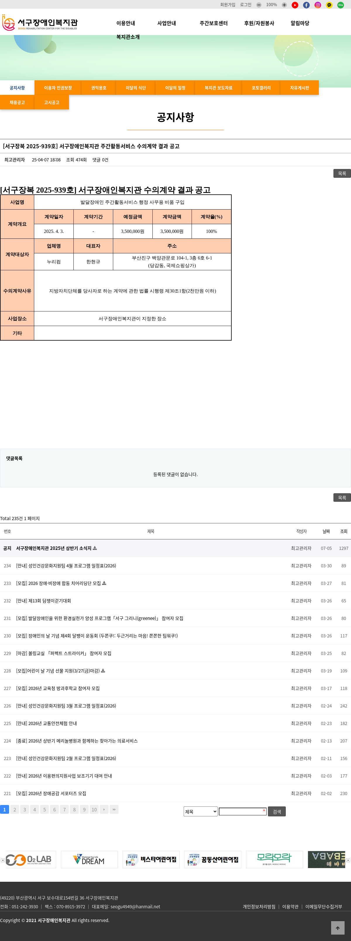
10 (94, 809)
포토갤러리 (261, 87)
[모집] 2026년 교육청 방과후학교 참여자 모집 (58, 688)
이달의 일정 (175, 87)
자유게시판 (299, 87)
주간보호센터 (214, 23)
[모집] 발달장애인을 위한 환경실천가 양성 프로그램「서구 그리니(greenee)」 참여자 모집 (99, 618)
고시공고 (51, 102)
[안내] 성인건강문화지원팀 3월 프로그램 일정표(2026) (66, 705)
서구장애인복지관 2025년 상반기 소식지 (54, 548)
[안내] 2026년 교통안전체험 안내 (46, 723)
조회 (343, 531)
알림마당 (303, 23)
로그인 (246, 4)
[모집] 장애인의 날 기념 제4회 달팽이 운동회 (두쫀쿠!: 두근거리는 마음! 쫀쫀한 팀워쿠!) (97, 635)
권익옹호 (98, 87)
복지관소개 (129, 36)
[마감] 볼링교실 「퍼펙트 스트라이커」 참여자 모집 (63, 653)
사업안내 (170, 23)
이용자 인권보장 (58, 87)
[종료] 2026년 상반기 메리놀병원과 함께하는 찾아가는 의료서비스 (77, 740)
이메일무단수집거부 (323, 906)
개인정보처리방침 (259, 906)
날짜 (326, 531)
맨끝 (114, 809)
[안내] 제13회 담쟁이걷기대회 (43, 600)
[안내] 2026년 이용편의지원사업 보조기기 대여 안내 (64, 775)
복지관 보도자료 (219, 87)
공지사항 (17, 87)
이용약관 (290, 906)
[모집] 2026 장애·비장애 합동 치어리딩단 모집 (59, 583)
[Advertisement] (175, 399)
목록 (342, 173)
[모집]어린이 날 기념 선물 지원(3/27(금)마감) (58, 670)
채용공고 (17, 102)
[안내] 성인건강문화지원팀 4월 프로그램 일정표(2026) (66, 565)
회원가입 (227, 4)
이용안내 (128, 23)
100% (271, 4)
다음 (104, 809)
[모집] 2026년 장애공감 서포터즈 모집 (51, 793)
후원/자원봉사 (259, 23)
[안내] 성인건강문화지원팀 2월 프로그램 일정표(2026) (66, 758)
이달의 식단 (136, 87)
